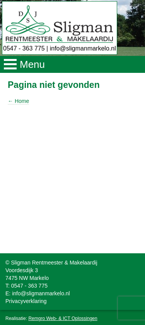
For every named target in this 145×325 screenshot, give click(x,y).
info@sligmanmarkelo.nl (83, 48)
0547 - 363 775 (24, 48)
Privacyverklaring (26, 301)
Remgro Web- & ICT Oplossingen (62, 318)
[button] (72, 64)
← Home (18, 101)
